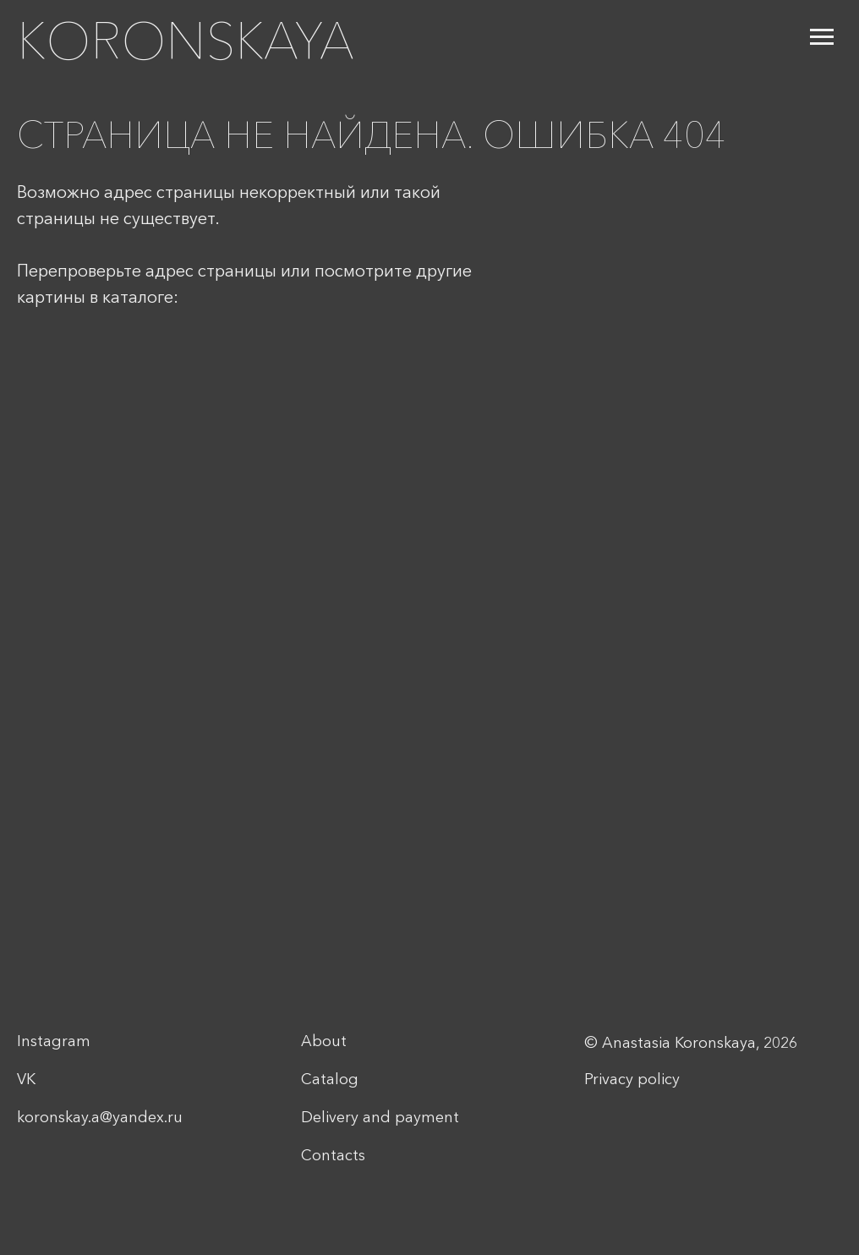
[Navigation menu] (822, 37)
